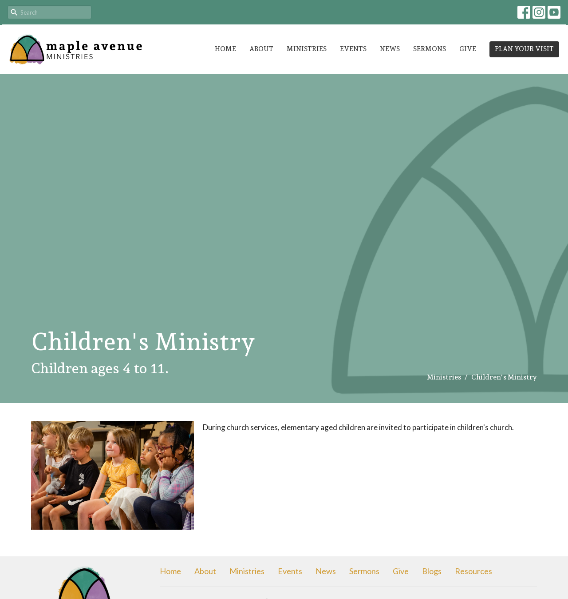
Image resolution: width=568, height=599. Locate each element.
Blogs (432, 571)
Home (225, 49)
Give (467, 49)
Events (353, 49)
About (261, 49)
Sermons (429, 49)
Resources (473, 571)
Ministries (307, 49)
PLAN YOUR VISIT (524, 49)
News (390, 49)
